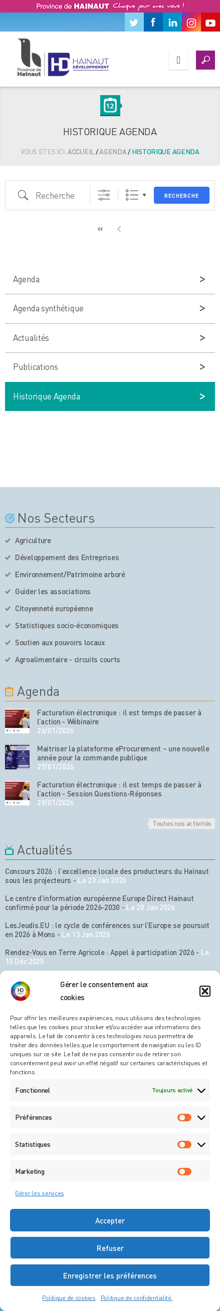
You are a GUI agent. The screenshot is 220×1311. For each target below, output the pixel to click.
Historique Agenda (46, 395)
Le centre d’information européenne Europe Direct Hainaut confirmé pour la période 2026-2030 (99, 902)
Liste (132, 195)
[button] (205, 991)
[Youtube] (210, 22)
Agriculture (33, 540)
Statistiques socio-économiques (67, 625)
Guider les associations (53, 591)
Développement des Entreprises (67, 557)
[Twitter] (134, 22)
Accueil (81, 151)
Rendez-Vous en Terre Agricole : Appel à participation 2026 (99, 952)
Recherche (181, 195)
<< (100, 229)
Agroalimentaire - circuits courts (67, 659)
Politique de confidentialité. (137, 1297)
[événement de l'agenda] (17, 721)
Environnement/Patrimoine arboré (70, 574)
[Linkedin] (172, 22)
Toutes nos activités (181, 822)
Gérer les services (39, 1193)
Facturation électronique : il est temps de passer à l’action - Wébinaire (119, 717)
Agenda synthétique (48, 307)
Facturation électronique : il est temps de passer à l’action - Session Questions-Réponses (119, 789)
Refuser (110, 1248)
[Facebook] (153, 22)
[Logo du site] (62, 57)
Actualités (31, 337)
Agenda (112, 151)
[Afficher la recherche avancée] (104, 195)
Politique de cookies (68, 1297)
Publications (35, 366)
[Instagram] (191, 22)
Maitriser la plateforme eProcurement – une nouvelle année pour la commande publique (123, 753)
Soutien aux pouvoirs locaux (60, 642)
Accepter (110, 1220)
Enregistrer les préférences (110, 1275)
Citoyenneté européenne (54, 608)
